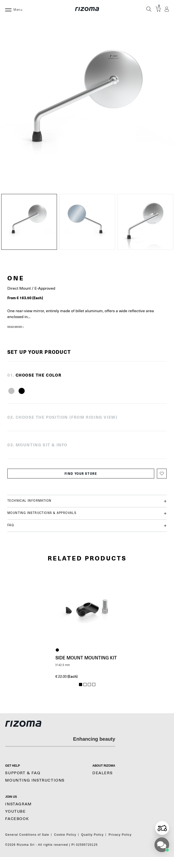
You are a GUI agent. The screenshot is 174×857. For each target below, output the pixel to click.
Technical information (87, 501)
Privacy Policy (120, 834)
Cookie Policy (65, 834)
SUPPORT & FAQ (22, 773)
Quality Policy (92, 834)
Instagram (18, 804)
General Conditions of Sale (27, 834)
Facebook (17, 819)
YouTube (15, 811)
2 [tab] (85, 684)
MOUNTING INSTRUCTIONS (35, 780)
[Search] (148, 9)
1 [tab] (80, 684)
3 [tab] (89, 684)
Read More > (15, 327)
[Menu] (8, 9)
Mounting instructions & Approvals (87, 513)
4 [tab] (94, 684)
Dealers (102, 773)
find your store (81, 473)
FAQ (87, 525)
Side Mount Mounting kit (86, 658)
